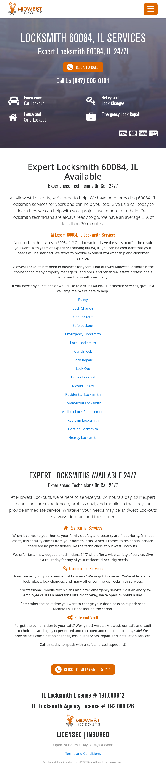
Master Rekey (83, 385)
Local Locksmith (83, 342)
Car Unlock (83, 351)
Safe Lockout (83, 325)
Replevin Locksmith (83, 420)
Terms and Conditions (83, 753)
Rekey (83, 299)
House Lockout (83, 377)
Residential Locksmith (83, 394)
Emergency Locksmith (83, 334)
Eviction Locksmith (83, 429)
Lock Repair (83, 360)
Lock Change (83, 308)
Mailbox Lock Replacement (83, 411)
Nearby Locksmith (82, 437)
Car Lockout (83, 316)
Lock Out (83, 368)
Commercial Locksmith (83, 403)
